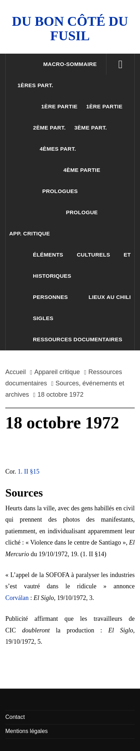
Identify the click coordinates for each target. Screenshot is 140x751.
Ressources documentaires (77, 339)
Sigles (43, 318)
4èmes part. (58, 149)
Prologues (60, 191)
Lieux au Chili (110, 297)
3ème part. (90, 128)
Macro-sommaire (70, 64)
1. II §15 (29, 471)
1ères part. (35, 85)
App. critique (29, 233)
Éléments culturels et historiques (82, 265)
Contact (15, 717)
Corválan (17, 597)
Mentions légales (26, 731)
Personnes (50, 297)
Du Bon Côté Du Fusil (70, 28)
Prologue (82, 212)
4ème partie (81, 170)
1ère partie (59, 106)
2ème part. (49, 128)
